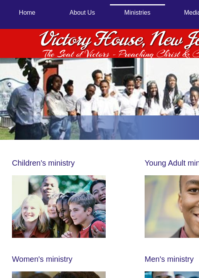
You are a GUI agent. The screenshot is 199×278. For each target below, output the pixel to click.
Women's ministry (42, 259)
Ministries (137, 12)
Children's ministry (44, 163)
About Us (82, 12)
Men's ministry (169, 259)
